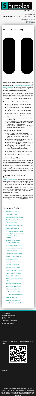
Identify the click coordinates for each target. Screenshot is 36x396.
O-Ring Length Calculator (8, 323)
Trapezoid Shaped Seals (13, 286)
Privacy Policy (7, 388)
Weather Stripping (11, 297)
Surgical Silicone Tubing (13, 276)
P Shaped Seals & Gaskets (14, 253)
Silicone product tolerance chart (9, 320)
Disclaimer (24, 388)
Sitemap (30, 388)
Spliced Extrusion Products (14, 270)
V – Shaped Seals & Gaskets (14, 294)
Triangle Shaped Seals (12, 289)
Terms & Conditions (16, 388)
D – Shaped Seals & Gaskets (14, 220)
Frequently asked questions (8, 315)
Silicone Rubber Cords (12, 264)
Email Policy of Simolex (7, 322)
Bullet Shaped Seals (12, 214)
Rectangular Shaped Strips (14, 262)
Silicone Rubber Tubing (13, 267)
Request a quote (6, 317)
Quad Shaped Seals (12, 259)
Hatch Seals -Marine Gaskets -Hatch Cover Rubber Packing (14, 235)
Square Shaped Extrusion (13, 273)
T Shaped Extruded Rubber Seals (14, 279)
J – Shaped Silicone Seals (13, 245)
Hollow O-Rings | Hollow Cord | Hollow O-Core (13, 241)
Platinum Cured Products (13, 256)
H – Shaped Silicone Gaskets (14, 231)
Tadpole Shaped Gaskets (13, 283)
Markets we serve (6, 319)
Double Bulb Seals (11, 222)
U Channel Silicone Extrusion (14, 292)
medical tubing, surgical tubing (22, 85)
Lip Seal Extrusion (11, 250)
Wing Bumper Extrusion (13, 300)
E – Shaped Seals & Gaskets (14, 225)
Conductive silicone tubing (9, 179)
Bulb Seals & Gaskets (12, 211)
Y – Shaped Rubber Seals (13, 303)
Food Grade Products (12, 228)
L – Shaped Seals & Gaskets (14, 248)
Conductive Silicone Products (14, 217)
